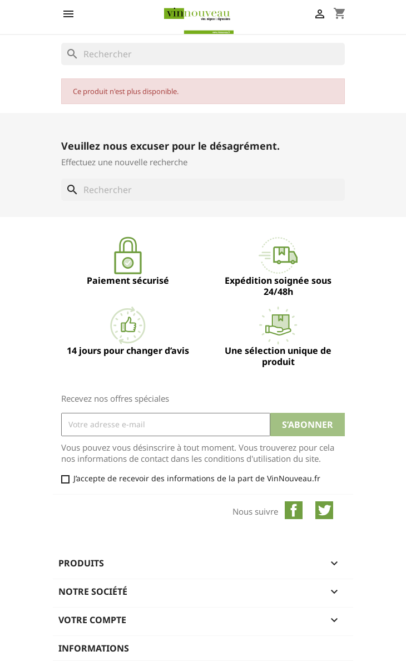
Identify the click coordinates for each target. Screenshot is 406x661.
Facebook (294, 510)
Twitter (324, 510)
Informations (93, 648)
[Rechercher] (203, 54)
